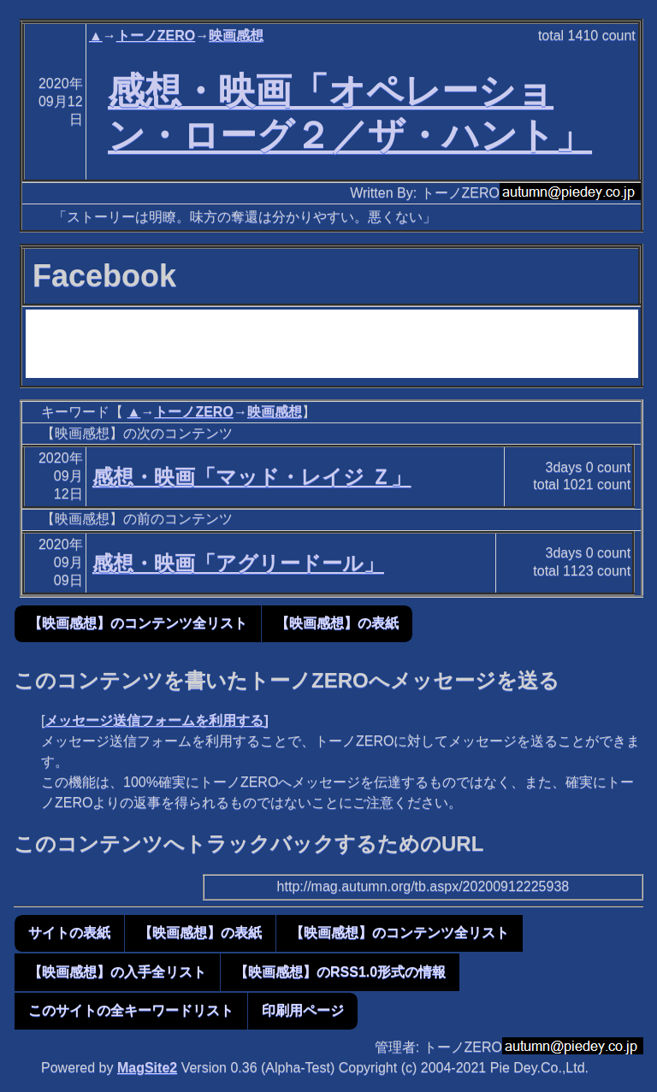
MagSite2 (147, 1067)
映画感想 (236, 35)
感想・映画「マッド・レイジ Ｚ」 (251, 476)
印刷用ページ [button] (303, 1010)
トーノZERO (155, 35)
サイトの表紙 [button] (69, 932)
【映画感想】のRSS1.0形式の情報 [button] (340, 972)
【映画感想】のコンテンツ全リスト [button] (137, 623)
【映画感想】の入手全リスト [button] (117, 972)
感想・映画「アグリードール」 (238, 563)
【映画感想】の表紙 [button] (337, 623)
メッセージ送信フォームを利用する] (156, 720)
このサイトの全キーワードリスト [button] (131, 1010)
